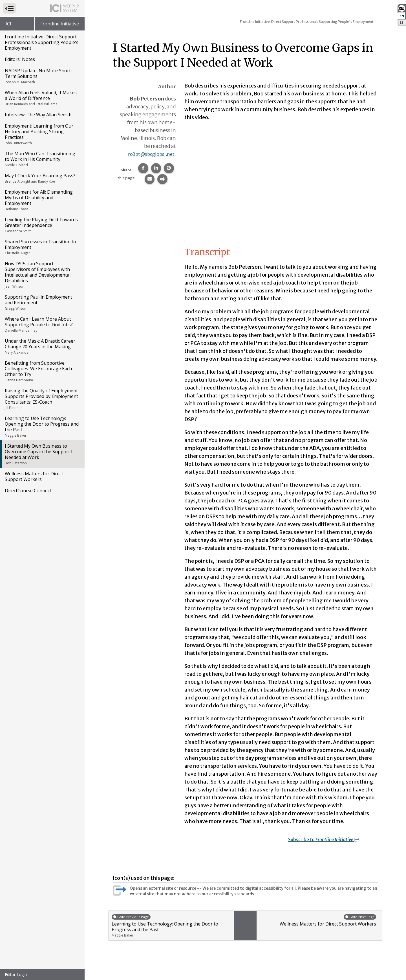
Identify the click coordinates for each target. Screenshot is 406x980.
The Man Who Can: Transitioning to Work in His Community (42, 158)
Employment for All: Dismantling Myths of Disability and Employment (42, 200)
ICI (8, 24)
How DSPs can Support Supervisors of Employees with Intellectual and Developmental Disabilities (42, 275)
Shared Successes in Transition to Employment (42, 247)
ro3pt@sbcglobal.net (150, 154)
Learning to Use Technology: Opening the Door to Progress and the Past (42, 426)
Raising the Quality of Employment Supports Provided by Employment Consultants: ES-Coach (42, 399)
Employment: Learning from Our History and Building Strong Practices (42, 134)
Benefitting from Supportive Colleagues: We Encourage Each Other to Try (42, 371)
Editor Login (16, 974)
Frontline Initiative (59, 24)
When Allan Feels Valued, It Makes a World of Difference (42, 97)
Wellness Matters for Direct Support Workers (34, 476)
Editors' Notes (20, 59)
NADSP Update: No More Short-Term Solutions (42, 75)
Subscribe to (328, 839)
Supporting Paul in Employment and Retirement (42, 302)
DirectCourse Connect (28, 490)
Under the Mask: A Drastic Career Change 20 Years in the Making (42, 346)
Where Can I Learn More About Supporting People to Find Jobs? (42, 324)
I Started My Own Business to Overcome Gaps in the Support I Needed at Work (42, 454)
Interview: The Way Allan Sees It (38, 114)
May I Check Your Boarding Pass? (42, 178)
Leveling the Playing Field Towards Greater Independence (42, 224)
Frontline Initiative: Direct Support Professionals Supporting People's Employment (41, 42)
